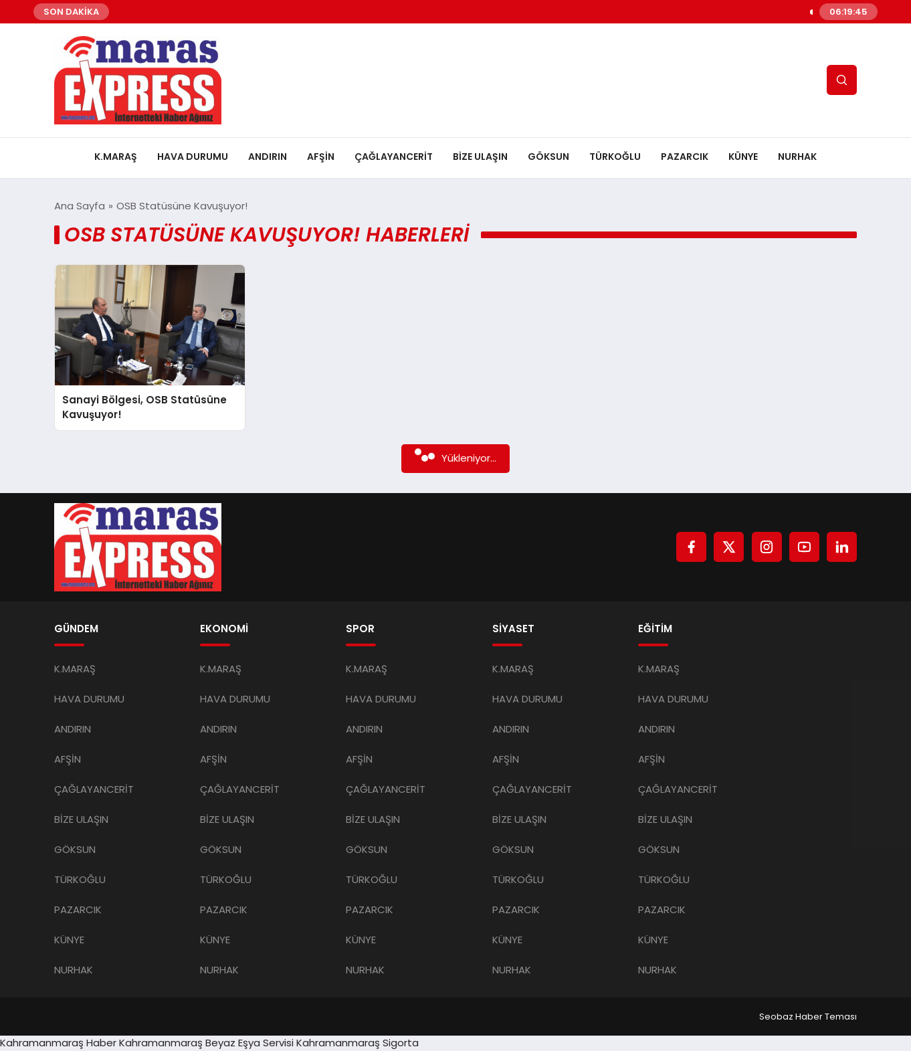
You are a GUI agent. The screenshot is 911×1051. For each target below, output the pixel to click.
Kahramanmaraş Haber (58, 1043)
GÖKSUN (548, 156)
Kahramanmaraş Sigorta (357, 1043)
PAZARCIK (684, 156)
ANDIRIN (267, 156)
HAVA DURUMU (192, 156)
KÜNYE (743, 156)
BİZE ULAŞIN (480, 156)
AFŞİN (320, 156)
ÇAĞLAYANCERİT (394, 156)
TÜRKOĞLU (615, 156)
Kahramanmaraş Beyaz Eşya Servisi (206, 1043)
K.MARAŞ (115, 156)
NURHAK (797, 156)
